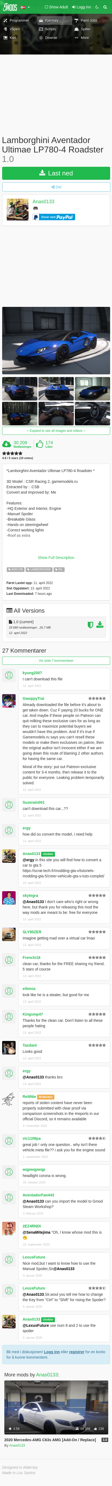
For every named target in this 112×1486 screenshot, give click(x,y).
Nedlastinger (22, 446)
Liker (49, 446)
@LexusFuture (36, 1325)
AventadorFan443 (38, 1195)
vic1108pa (32, 1138)
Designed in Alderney (20, 1467)
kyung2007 (32, 673)
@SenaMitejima (36, 1232)
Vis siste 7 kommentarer (56, 661)
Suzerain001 (34, 802)
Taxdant (30, 1045)
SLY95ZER (32, 932)
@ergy (28, 860)
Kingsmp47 (33, 1014)
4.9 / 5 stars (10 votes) (17, 458)
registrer (77, 1352)
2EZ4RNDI (32, 1226)
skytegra (30, 895)
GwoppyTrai (33, 698)
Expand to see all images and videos (56, 431)
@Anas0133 (33, 902)
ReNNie (29, 1096)
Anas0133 (43, 201)
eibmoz (29, 988)
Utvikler (48, 854)
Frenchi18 (31, 957)
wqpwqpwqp (34, 1169)
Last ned (56, 173)
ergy (27, 828)
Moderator (45, 1096)
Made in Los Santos (19, 1473)
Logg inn (52, 1352)
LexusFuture (34, 1257)
